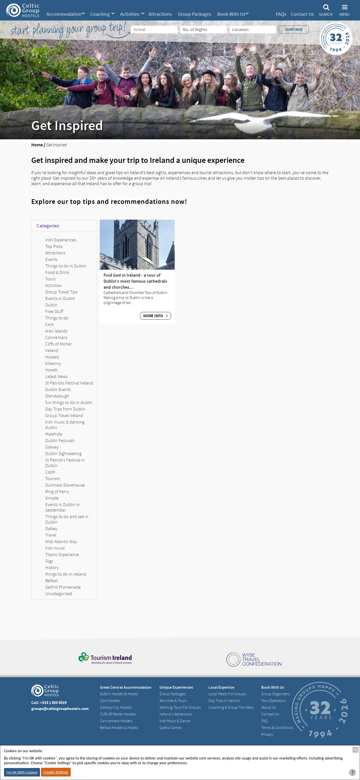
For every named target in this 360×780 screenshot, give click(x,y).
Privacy (267, 734)
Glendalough (57, 396)
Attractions (160, 14)
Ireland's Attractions (176, 714)
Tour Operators (273, 700)
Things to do (56, 318)
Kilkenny (53, 363)
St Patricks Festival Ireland (69, 383)
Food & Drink (57, 272)
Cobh (50, 472)
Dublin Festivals (59, 440)
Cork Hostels (110, 700)
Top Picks (53, 246)
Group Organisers (275, 693)
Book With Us (231, 14)
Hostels (52, 357)
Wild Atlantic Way (61, 541)
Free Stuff (54, 311)
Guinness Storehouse (65, 485)
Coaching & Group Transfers (230, 707)
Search (325, 14)
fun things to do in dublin (68, 402)
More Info (155, 315)
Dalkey (51, 528)
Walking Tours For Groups (180, 707)
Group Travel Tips (61, 292)
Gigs (49, 561)
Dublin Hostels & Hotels (119, 693)
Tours (50, 279)
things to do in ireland (65, 574)
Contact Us (302, 14)
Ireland (51, 350)
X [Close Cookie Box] (355, 749)
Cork (49, 324)
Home (37, 145)
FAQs (281, 14)
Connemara (56, 337)
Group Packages (194, 14)
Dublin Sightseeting (63, 453)
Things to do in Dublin (65, 266)
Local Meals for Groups (227, 693)
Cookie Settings (56, 772)
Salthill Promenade (63, 587)
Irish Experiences (60, 240)
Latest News (56, 376)
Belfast (51, 580)
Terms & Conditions (277, 727)
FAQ (264, 720)
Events (51, 259)
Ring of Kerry (57, 491)
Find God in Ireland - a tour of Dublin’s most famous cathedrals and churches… (135, 281)
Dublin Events (58, 389)
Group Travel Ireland (64, 415)
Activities (129, 14)
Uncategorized (58, 593)
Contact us (270, 714)
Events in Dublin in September (62, 507)
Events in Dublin (60, 298)
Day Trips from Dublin (65, 409)
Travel (50, 535)
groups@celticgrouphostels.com (60, 708)
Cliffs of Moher (58, 344)
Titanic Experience (62, 554)
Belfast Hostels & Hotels (119, 727)
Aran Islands (56, 331)
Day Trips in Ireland (224, 700)
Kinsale (51, 498)
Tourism (52, 478)
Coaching (100, 14)
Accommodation (64, 14)
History (52, 567)
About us (268, 707)
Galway (51, 447)
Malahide (53, 434)
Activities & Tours (173, 700)
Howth (51, 370)
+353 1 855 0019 (53, 702)
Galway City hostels (116, 707)
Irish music (55, 548)
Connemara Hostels (116, 720)
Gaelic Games (171, 727)
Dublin (51, 305)
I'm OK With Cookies (22, 772)
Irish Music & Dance (175, 720)
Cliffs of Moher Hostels (118, 714)
